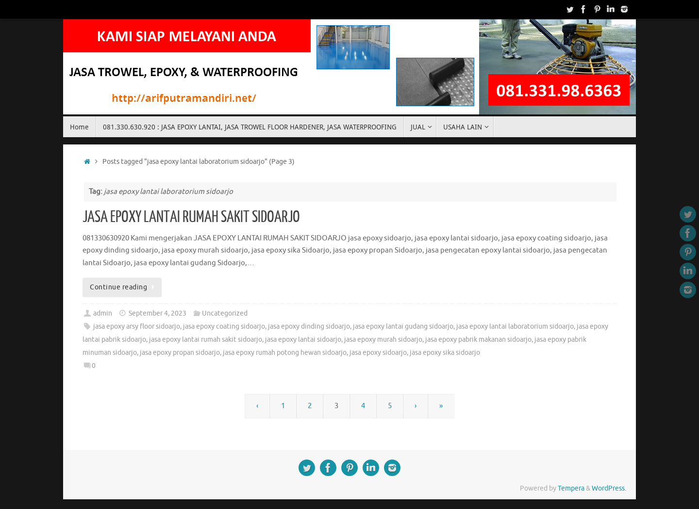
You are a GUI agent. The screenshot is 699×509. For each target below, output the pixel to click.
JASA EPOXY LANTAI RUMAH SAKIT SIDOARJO (191, 217)
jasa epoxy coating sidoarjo (224, 326)
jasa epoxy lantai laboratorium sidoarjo (515, 326)
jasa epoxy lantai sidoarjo (303, 339)
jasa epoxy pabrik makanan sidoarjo (478, 339)
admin (102, 313)
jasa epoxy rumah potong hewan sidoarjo (285, 353)
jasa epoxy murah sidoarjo (383, 339)
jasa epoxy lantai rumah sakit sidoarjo (205, 339)
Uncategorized (225, 313)
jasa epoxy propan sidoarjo (180, 353)
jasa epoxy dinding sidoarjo (309, 326)
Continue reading (124, 287)
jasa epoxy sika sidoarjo (445, 353)
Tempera (571, 488)
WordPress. (609, 488)
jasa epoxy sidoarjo (378, 353)
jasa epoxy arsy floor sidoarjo (136, 326)
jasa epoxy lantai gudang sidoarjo (403, 326)
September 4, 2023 (157, 313)
